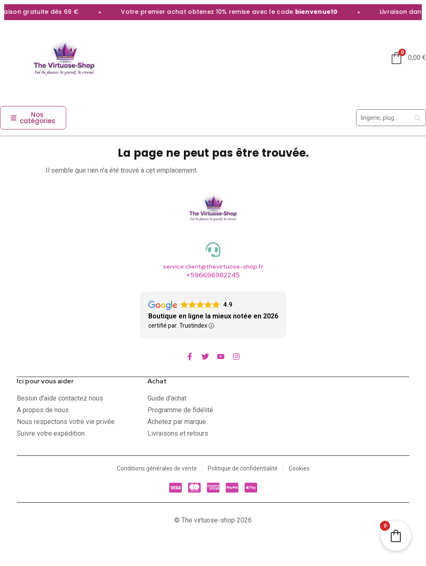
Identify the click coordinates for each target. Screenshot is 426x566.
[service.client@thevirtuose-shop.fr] (213, 249)
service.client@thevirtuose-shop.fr (213, 266)
